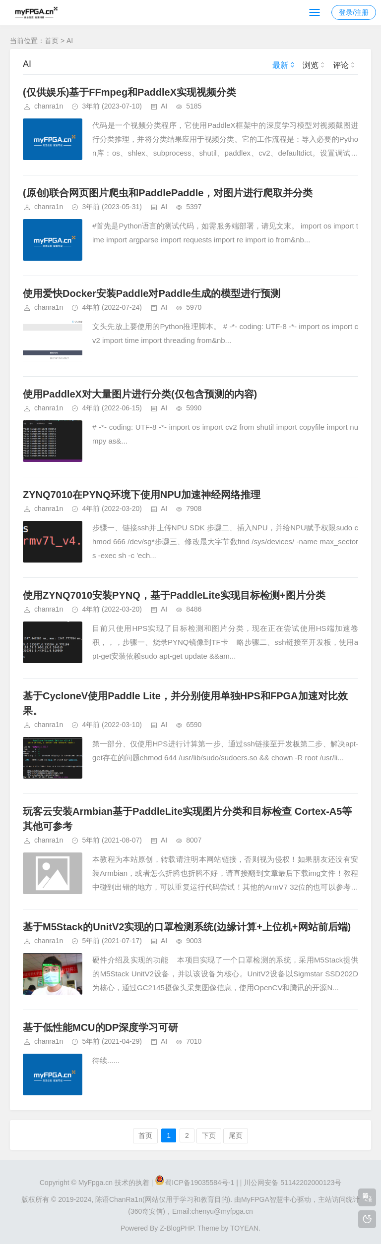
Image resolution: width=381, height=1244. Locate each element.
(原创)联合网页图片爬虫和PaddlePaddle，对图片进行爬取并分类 (168, 192)
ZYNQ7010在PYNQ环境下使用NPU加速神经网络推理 (141, 494)
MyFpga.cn (95, 1183)
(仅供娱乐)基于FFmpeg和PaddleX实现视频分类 (129, 92)
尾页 (236, 1135)
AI (69, 41)
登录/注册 (354, 12)
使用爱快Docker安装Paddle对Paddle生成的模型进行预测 (151, 293)
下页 (209, 1135)
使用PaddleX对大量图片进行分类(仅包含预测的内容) (140, 394)
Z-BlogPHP (176, 1228)
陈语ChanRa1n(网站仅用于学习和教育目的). (163, 1199)
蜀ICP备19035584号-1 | (201, 1183)
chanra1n (48, 106)
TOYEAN (244, 1228)
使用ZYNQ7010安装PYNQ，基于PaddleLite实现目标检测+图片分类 (174, 595)
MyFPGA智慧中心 (269, 1199)
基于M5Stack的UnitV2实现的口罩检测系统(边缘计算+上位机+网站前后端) (187, 926)
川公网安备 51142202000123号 (292, 1183)
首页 (52, 41)
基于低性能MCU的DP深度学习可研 (100, 1027)
